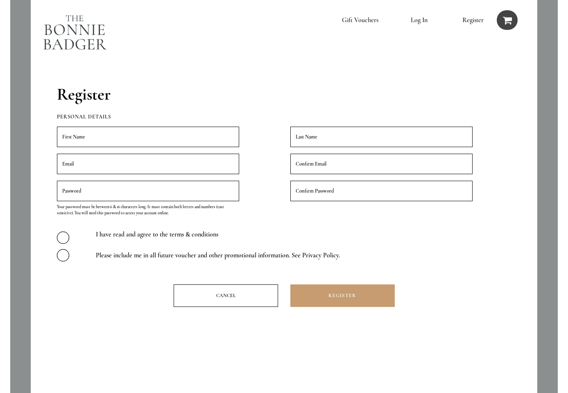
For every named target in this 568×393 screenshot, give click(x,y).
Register (473, 20)
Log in (419, 20)
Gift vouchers (360, 20)
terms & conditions (194, 234)
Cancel (225, 295)
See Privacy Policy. (316, 255)
